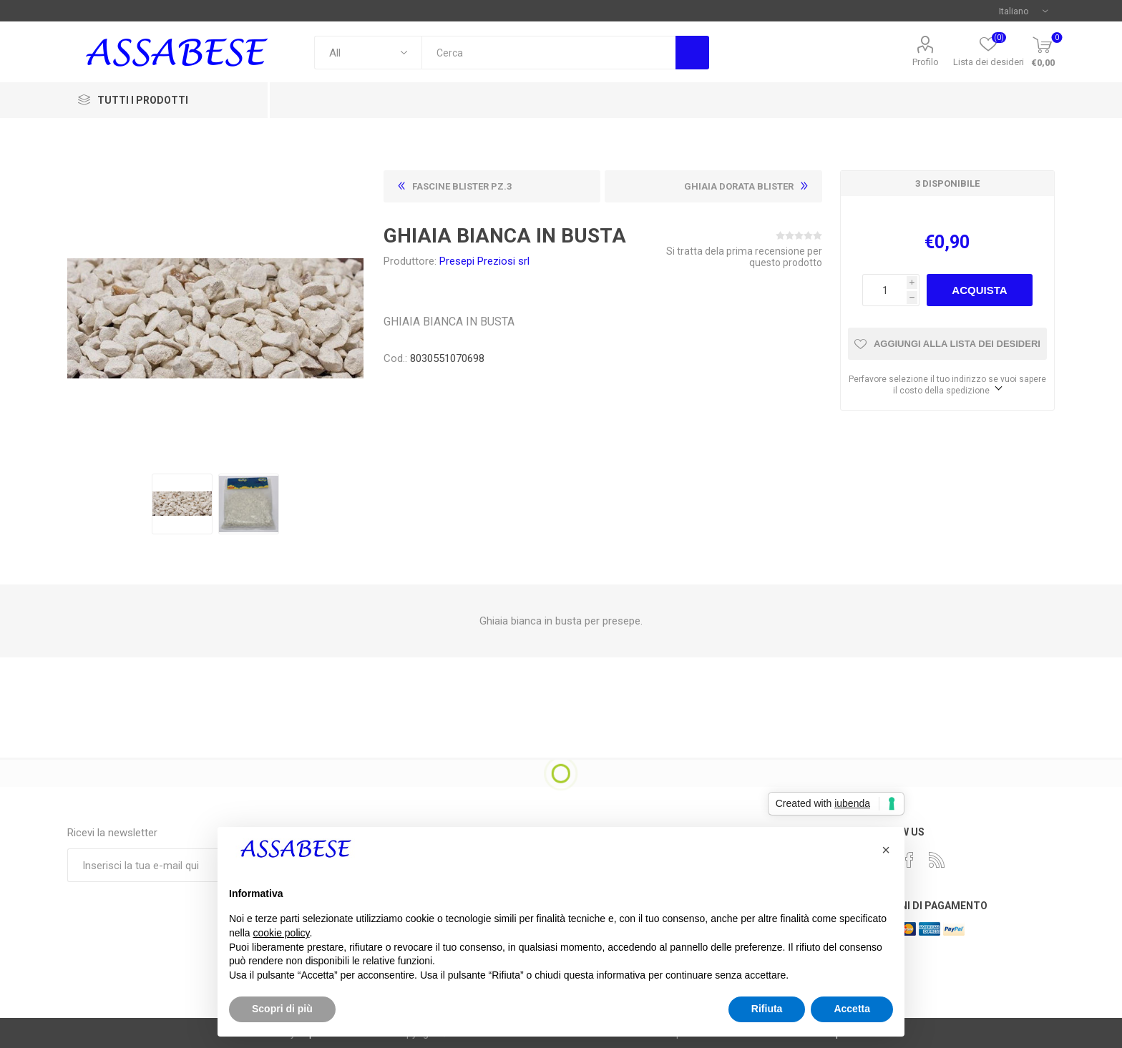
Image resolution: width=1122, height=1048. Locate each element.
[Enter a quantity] (884, 290)
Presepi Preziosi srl (484, 261)
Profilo (925, 62)
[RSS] (936, 859)
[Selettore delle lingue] (1023, 10)
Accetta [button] (852, 1008)
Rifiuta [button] (767, 1008)
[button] (885, 849)
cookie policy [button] (281, 933)
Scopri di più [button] (282, 1008)
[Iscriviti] (173, 865)
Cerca (692, 52)
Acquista (979, 290)
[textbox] (548, 52)
